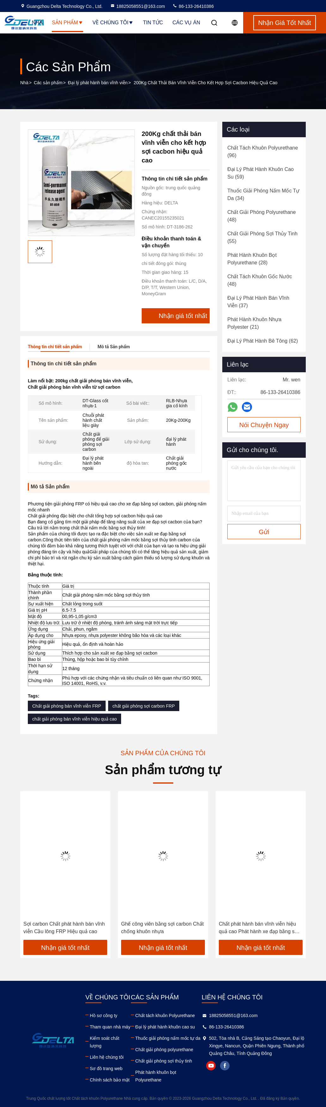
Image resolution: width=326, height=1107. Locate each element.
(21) (254, 323)
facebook (225, 1065)
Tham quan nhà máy (110, 1026)
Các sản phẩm (48, 82)
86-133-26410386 (192, 6)
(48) (261, 215)
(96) (262, 151)
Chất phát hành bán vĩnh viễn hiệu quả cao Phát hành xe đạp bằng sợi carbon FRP (259, 928)
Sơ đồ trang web (106, 1068)
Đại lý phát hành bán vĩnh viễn (98, 82)
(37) (258, 301)
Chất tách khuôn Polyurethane (165, 1015)
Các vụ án (186, 22)
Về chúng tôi (113, 22)
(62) (262, 341)
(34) (263, 194)
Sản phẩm (67, 22)
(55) (262, 237)
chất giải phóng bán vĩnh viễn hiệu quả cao (74, 718)
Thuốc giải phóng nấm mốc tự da (167, 1038)
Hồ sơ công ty (103, 1015)
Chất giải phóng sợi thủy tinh (163, 1060)
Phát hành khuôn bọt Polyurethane (155, 1076)
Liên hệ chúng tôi (107, 1057)
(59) (260, 173)
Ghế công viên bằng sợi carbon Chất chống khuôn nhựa (162, 927)
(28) (252, 258)
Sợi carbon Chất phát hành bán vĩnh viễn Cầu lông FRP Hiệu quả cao (64, 927)
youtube (211, 1065)
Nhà (37, 22)
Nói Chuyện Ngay (264, 424)
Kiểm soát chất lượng (104, 1042)
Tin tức (153, 22)
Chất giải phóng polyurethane (164, 1049)
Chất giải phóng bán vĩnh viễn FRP (66, 706)
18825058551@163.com (137, 6)
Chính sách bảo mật (110, 1079)
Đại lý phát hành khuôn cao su (165, 1026)
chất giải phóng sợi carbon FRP (144, 706)
